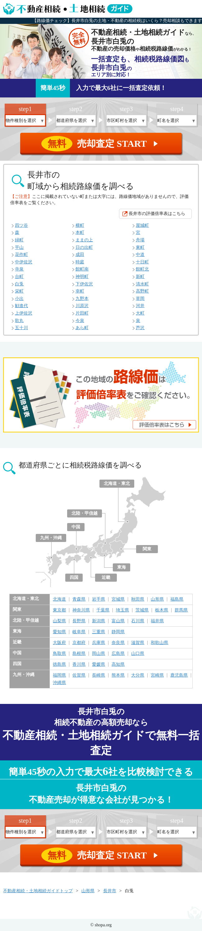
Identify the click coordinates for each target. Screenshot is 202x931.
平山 (19, 247)
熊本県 (118, 675)
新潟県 (98, 621)
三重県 (98, 632)
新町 (140, 276)
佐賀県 (78, 675)
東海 (121, 567)
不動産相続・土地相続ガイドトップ (38, 890)
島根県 (78, 653)
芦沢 (140, 327)
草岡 (140, 298)
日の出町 (84, 247)
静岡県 (118, 632)
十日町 (142, 262)
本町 (80, 232)
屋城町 (142, 225)
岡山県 (98, 653)
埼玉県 (122, 610)
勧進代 (21, 305)
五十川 (21, 327)
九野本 (82, 298)
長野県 (78, 621)
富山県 (118, 621)
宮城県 (118, 599)
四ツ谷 (21, 225)
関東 (147, 549)
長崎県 (98, 675)
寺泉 (19, 269)
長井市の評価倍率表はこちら (157, 213)
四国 (74, 577)
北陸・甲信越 (84, 513)
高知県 (118, 664)
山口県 (137, 653)
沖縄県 (59, 683)
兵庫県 (98, 643)
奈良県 (118, 643)
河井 (140, 305)
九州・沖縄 (51, 537)
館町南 (82, 269)
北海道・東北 (117, 483)
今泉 (80, 320)
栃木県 (161, 610)
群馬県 (181, 610)
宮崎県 (157, 675)
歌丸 (19, 320)
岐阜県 (78, 632)
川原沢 (82, 305)
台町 (19, 276)
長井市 (109, 890)
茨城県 (142, 610)
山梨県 (59, 621)
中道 (140, 254)
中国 (75, 527)
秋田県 (137, 599)
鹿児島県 (179, 675)
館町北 (142, 269)
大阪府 (59, 643)
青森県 (78, 599)
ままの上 (84, 240)
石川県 (137, 621)
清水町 (142, 284)
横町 (80, 225)
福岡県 (59, 675)
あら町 (82, 327)
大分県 (137, 675)
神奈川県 (81, 610)
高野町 (142, 291)
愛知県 (59, 632)
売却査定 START (101, 143)
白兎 (19, 284)
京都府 (78, 643)
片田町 (82, 313)
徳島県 (59, 664)
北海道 (59, 599)
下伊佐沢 (84, 284)
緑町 (19, 240)
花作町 (21, 254)
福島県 (176, 599)
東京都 (59, 610)
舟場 (140, 240)
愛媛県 (98, 664)
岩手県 (98, 599)
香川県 (78, 664)
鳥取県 (59, 653)
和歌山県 (159, 643)
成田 (80, 254)
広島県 (118, 653)
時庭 (80, 262)
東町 (140, 247)
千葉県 (102, 610)
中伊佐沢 (23, 262)
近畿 (106, 577)
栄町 (19, 291)
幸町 (80, 291)
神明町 (82, 276)
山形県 (157, 599)
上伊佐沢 (23, 313)
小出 (19, 298)
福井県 (157, 621)
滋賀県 (137, 643)
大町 (140, 313)
